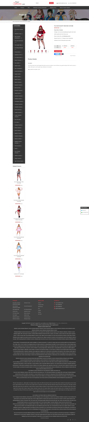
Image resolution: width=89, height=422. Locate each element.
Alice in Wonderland (19, 68)
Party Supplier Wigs (16, 309)
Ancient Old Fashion (19, 71)
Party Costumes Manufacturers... (18, 37)
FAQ (29, 7)
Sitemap (39, 312)
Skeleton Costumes (18, 155)
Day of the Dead (18, 119)
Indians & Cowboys (18, 138)
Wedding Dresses (64, 323)
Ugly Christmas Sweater (19, 161)
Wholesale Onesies (27, 318)
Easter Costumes (18, 130)
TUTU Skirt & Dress (19, 57)
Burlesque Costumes (19, 90)
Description (30, 63)
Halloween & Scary (19, 33)
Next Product (72, 55)
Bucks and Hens (18, 87)
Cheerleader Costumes (19, 101)
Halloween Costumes (16, 318)
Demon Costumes (18, 127)
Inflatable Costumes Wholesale (18, 142)
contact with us (59, 36)
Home (16, 7)
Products (22, 7)
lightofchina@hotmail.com (62, 3)
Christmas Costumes (19, 104)
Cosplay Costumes (19, 112)
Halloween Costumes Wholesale (39, 7)
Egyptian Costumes (18, 133)
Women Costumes (19, 60)
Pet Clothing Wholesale (19, 48)
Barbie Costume (18, 76)
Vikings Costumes (18, 158)
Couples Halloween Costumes (18, 116)
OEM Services (40, 306)
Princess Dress (15, 311)
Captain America (18, 93)
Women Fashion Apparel (65, 7)
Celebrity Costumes (18, 98)
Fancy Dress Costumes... (19, 30)
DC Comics (17, 122)
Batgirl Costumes (18, 79)
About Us (39, 302)
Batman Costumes (18, 82)
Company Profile (40, 304)
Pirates (16, 148)
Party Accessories (18, 145)
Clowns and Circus (18, 109)
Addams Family (18, 65)
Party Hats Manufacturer (19, 41)
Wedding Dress (53, 7)
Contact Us (84, 210)
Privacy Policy (58, 323)
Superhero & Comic (19, 54)
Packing (39, 310)
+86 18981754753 (85, 212)
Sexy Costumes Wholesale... (17, 152)
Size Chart (39, 314)
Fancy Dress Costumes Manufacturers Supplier (22, 21)
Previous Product (58, 55)
